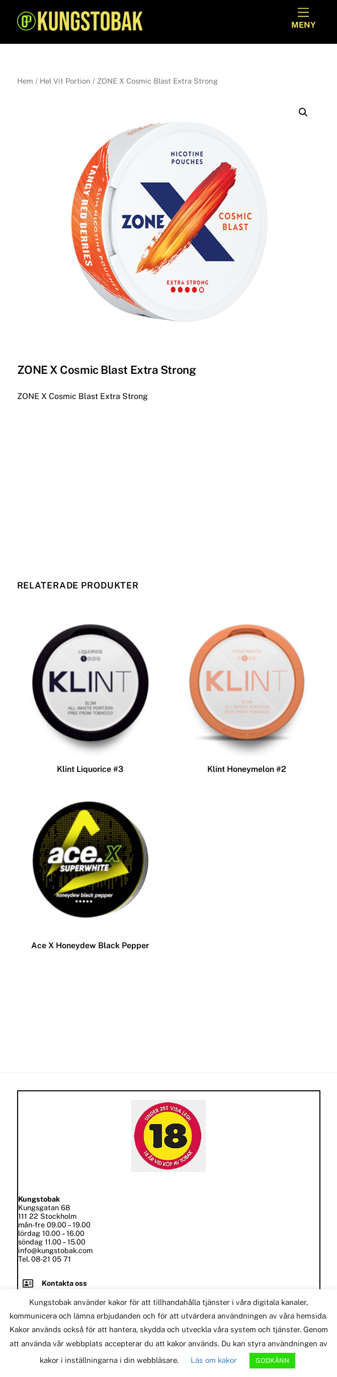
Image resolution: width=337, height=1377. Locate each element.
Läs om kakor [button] (214, 1360)
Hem (25, 81)
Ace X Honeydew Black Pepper (90, 945)
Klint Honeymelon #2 (246, 769)
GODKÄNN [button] (272, 1360)
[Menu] (303, 19)
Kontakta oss (64, 1283)
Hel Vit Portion (65, 81)
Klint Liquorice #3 (90, 769)
